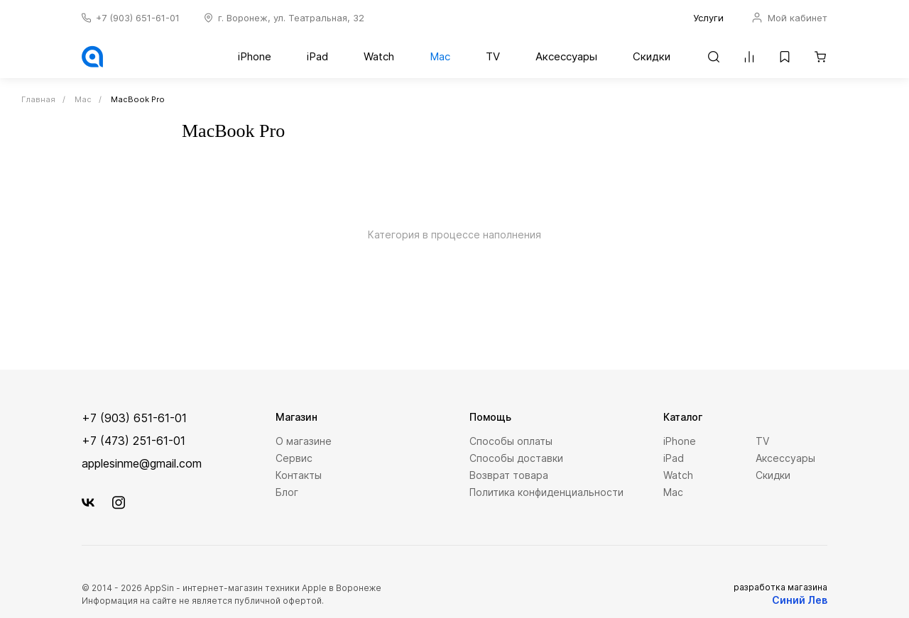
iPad (317, 56)
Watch (379, 56)
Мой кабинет (789, 17)
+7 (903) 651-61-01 (138, 17)
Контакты (299, 475)
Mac (440, 56)
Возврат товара (508, 475)
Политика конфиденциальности (546, 492)
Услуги (708, 17)
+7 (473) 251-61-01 (133, 441)
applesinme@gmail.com (142, 463)
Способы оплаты (511, 441)
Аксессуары (566, 56)
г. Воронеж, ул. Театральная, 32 (291, 17)
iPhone (254, 56)
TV (493, 56)
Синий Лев (799, 600)
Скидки (651, 56)
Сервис (294, 458)
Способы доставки (516, 458)
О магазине (304, 441)
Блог (287, 492)
